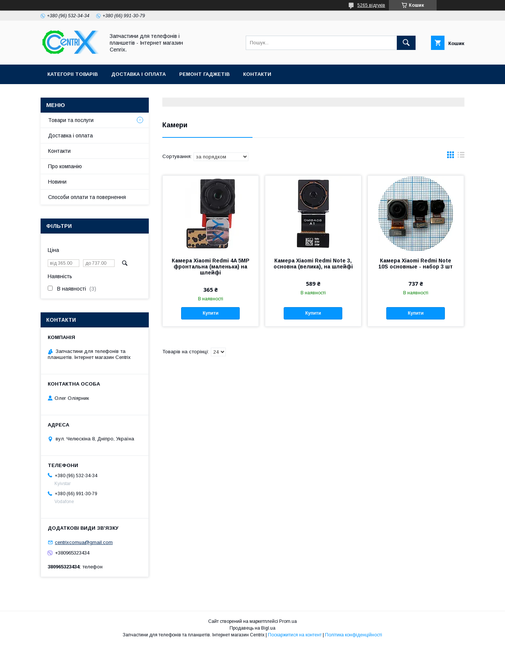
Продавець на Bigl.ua (252, 628)
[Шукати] (406, 43)
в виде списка (461, 156)
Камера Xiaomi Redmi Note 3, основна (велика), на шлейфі (313, 264)
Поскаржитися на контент (295, 634)
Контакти (257, 74)
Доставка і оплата (138, 74)
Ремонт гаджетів (204, 74)
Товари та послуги (71, 120)
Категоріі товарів (72, 74)
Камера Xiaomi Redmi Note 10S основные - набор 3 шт (415, 264)
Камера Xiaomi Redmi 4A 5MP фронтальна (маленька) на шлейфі (210, 267)
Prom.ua (288, 621)
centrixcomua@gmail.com (84, 542)
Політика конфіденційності (353, 634)
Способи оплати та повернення (87, 197)
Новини (57, 182)
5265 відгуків (371, 5)
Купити (210, 313)
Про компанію (65, 166)
